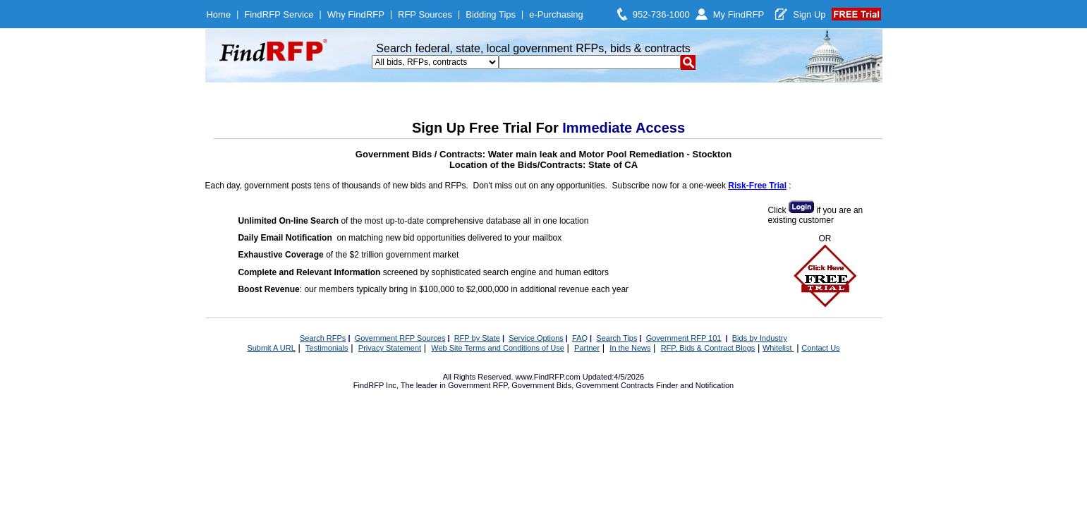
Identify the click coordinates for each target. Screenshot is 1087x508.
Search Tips (616, 338)
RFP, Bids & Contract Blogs (708, 348)
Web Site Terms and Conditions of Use (497, 348)
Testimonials (326, 348)
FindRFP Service (278, 14)
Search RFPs (323, 338)
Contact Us (820, 348)
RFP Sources (425, 14)
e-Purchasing (556, 14)
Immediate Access (623, 127)
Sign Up (809, 14)
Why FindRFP (355, 14)
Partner (587, 348)
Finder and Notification (695, 385)
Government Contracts (615, 385)
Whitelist (778, 348)
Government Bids (541, 385)
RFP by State (477, 338)
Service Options (536, 338)
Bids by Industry (759, 338)
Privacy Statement (389, 348)
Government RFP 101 (684, 338)
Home (218, 14)
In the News (629, 348)
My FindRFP (739, 14)
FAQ (580, 338)
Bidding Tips (491, 14)
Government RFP (477, 385)
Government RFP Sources (400, 338)
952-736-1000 (661, 14)
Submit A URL (271, 348)
